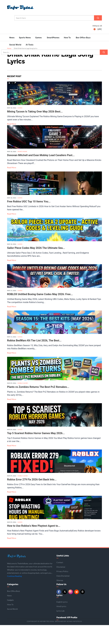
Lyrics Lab (60, 615)
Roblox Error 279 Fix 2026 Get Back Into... (32, 483)
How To (67, 38)
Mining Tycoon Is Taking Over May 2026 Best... (35, 115)
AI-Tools (29, 45)
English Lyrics (62, 606)
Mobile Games (23, 387)
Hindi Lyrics (61, 610)
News (11, 38)
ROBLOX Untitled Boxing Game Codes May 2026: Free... (40, 298)
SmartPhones (53, 38)
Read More (11, 128)
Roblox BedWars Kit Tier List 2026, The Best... (34, 344)
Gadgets (10, 604)
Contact (59, 566)
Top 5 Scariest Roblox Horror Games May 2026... (36, 437)
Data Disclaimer (63, 580)
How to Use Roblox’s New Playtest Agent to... (33, 529)
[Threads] (82, 595)
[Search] (98, 18)
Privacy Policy (62, 575)
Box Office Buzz (83, 38)
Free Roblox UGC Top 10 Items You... (28, 205)
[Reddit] (76, 595)
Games (38, 38)
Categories (12, 588)
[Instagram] (70, 595)
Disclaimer (60, 571)
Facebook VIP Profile (66, 621)
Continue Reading (14, 580)
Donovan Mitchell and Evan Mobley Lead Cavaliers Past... (41, 159)
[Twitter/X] (64, 595)
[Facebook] (58, 595)
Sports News (25, 38)
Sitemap (59, 584)
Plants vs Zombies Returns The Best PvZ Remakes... (38, 390)
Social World (15, 45)
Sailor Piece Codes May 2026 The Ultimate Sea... (36, 251)
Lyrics (59, 599)
